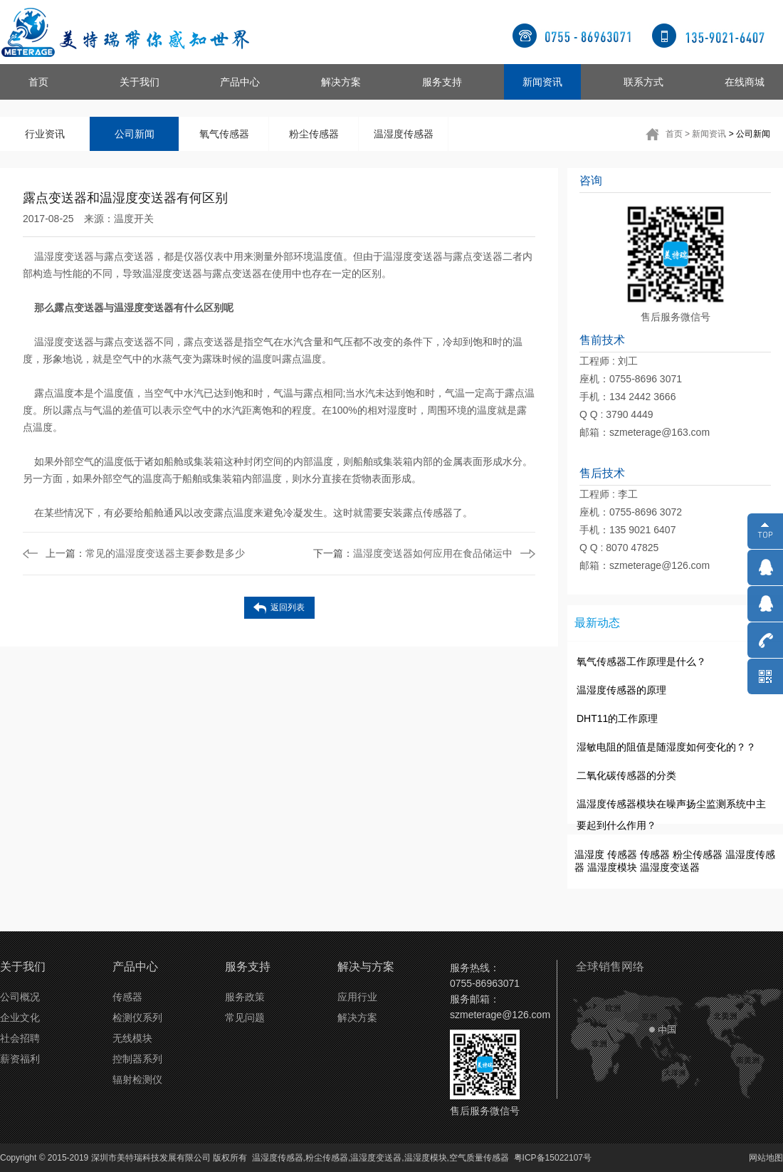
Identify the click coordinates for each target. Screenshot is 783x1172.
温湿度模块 (612, 867)
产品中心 (240, 82)
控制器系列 (137, 1058)
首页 (38, 82)
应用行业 (357, 997)
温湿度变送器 (670, 867)
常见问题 (245, 1017)
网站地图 (766, 1158)
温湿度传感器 (403, 134)
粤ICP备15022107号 (553, 1158)
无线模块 (132, 1038)
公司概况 (20, 997)
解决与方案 (365, 967)
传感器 (622, 854)
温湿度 (589, 854)
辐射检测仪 (137, 1079)
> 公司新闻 (749, 134)
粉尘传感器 (314, 134)
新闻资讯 (542, 82)
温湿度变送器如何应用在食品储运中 (413, 553)
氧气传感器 (224, 134)
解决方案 (341, 82)
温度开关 (134, 218)
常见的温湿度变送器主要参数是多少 (145, 553)
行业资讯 (45, 134)
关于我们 (139, 82)
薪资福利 (20, 1058)
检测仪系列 (137, 1017)
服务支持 (442, 82)
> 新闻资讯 (705, 134)
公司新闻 (134, 134)
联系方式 (643, 82)
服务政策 (245, 997)
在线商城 (744, 82)
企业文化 (20, 1017)
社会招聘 (20, 1038)
